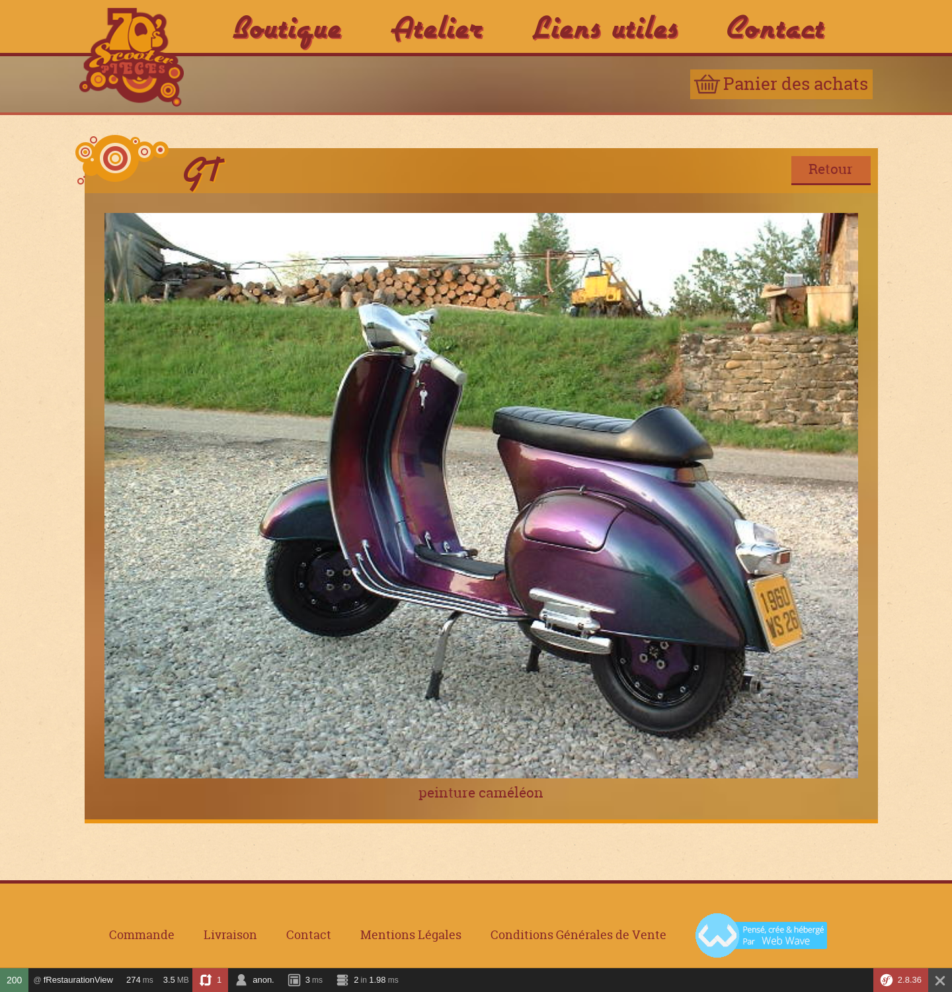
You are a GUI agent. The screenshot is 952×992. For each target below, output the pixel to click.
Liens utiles (605, 26)
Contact (776, 26)
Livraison (230, 936)
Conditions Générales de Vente (578, 936)
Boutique (287, 26)
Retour (831, 169)
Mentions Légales (410, 936)
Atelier (437, 26)
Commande (142, 936)
